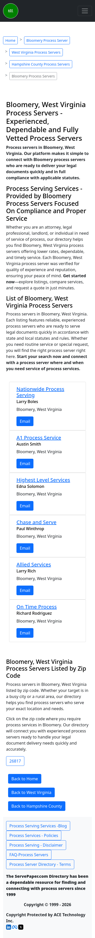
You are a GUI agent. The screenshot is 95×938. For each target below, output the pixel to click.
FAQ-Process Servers (28, 854)
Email (25, 421)
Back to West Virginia (31, 792)
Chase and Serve (36, 522)
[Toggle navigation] (85, 11)
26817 (15, 761)
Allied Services (33, 564)
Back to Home (24, 779)
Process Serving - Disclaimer (36, 845)
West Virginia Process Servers (36, 52)
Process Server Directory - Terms (40, 864)
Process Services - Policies (33, 835)
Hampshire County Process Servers (41, 64)
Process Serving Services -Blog (38, 826)
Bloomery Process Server (47, 40)
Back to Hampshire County (36, 806)
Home (10, 40)
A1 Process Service (38, 437)
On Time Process (36, 606)
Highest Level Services (43, 479)
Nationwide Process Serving (40, 392)
